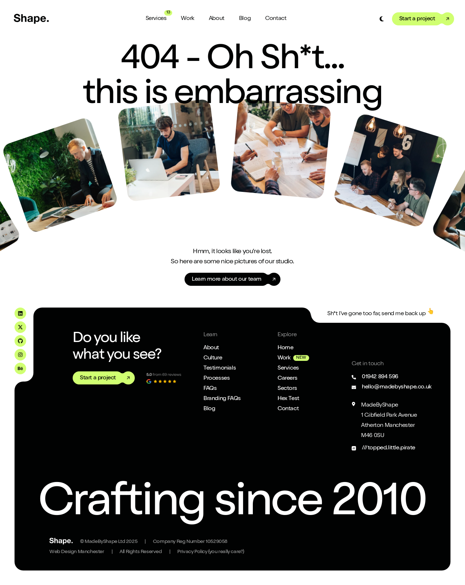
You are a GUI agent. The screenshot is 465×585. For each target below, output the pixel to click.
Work (187, 19)
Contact (275, 19)
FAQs (210, 389)
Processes (216, 379)
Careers (287, 379)
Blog (245, 19)
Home (285, 348)
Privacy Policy (210, 552)
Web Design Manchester (76, 552)
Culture (212, 358)
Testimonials (219, 368)
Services (156, 19)
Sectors (287, 389)
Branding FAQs (222, 399)
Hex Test (288, 399)
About (217, 19)
